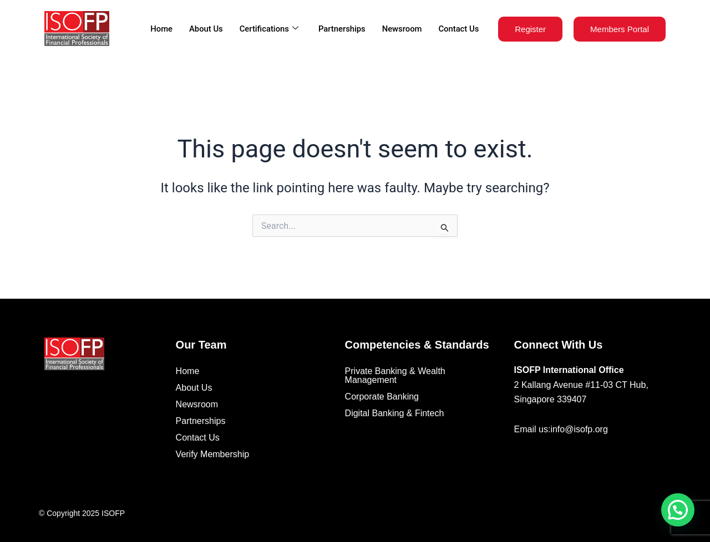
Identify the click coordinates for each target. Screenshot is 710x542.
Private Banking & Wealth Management (395, 375)
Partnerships (340, 29)
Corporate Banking (382, 396)
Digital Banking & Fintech (394, 413)
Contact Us (458, 29)
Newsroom (401, 29)
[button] (677, 509)
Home (159, 29)
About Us (203, 29)
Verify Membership (213, 454)
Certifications (266, 29)
